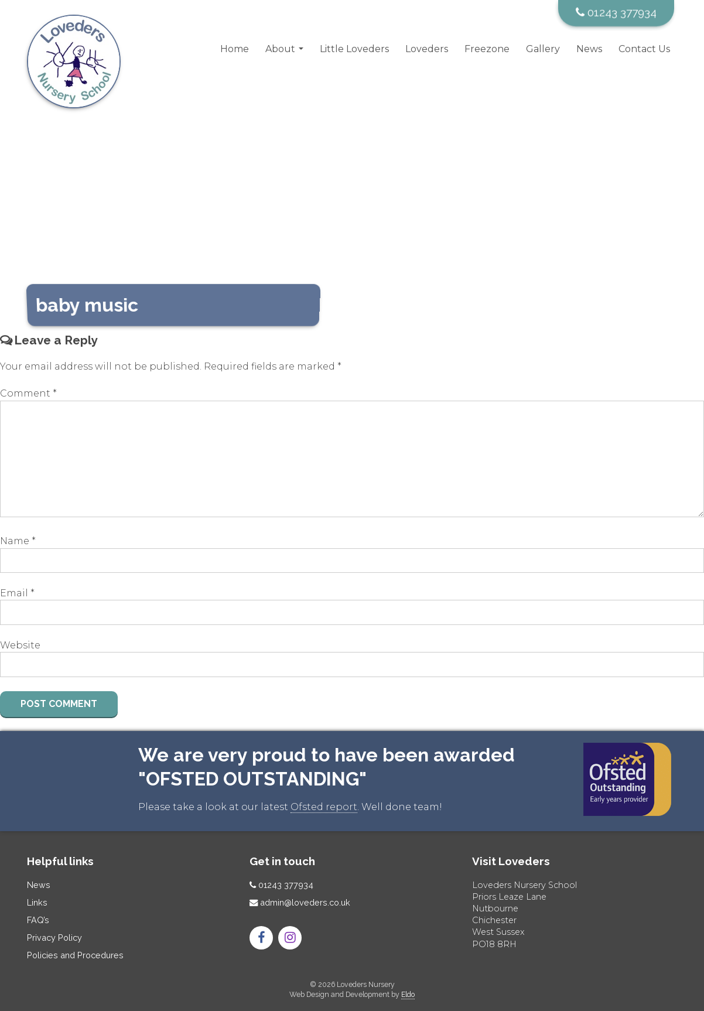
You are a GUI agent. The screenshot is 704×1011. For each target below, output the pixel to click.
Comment (28, 393)
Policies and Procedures (75, 955)
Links (37, 902)
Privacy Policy (54, 937)
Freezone (487, 48)
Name (18, 541)
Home (234, 48)
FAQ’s (38, 920)
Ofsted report (324, 806)
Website (20, 645)
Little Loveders (354, 48)
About (284, 48)
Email (17, 593)
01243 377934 (281, 885)
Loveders (426, 48)
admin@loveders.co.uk (300, 902)
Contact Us (644, 48)
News (589, 48)
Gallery (543, 48)
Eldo (408, 994)
